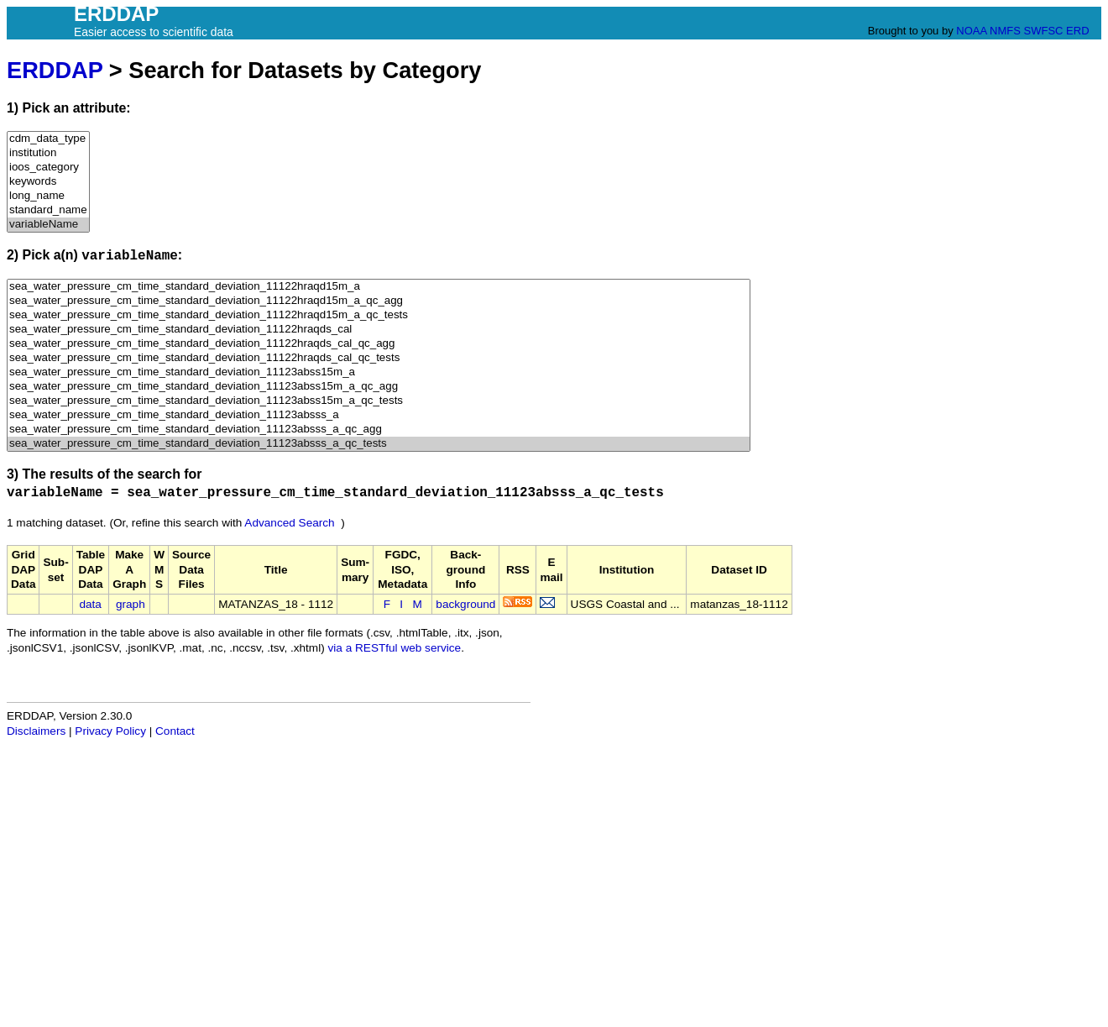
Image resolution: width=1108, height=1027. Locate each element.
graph (130, 604)
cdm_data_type (48, 139)
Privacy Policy (110, 731)
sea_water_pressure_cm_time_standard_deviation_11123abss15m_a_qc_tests (379, 401)
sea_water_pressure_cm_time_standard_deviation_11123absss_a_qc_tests (379, 444)
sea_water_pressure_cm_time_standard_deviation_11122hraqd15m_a (379, 287)
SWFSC (1044, 30)
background (465, 604)
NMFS (1005, 30)
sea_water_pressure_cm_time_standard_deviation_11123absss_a (379, 415)
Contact (175, 731)
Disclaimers (36, 731)
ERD (1077, 30)
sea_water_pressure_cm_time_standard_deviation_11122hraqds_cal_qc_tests (379, 358)
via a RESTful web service (395, 648)
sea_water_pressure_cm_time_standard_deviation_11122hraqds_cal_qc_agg (379, 344)
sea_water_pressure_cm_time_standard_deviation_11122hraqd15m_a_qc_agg (379, 301)
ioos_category (48, 167)
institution (48, 153)
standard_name (48, 210)
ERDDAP (54, 70)
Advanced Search (289, 522)
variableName (48, 224)
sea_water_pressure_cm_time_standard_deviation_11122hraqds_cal (379, 329)
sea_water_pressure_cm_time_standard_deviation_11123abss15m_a (379, 372)
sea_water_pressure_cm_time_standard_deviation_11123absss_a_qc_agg (379, 429)
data (90, 604)
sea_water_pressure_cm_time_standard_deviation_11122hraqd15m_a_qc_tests (379, 315)
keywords (48, 182)
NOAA (971, 30)
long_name (48, 196)
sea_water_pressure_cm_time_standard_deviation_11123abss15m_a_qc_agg (379, 387)
